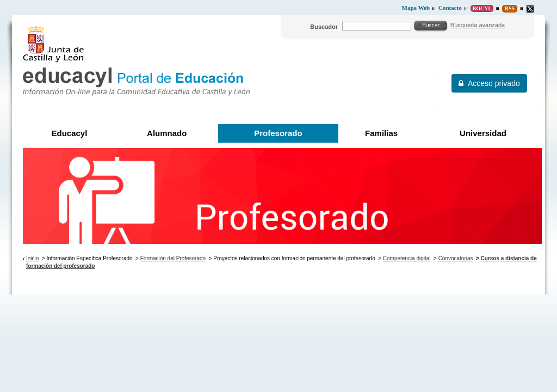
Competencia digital (407, 258)
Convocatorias (455, 258)
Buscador (324, 26)
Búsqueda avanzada (477, 25)
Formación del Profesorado (173, 258)
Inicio (32, 258)
